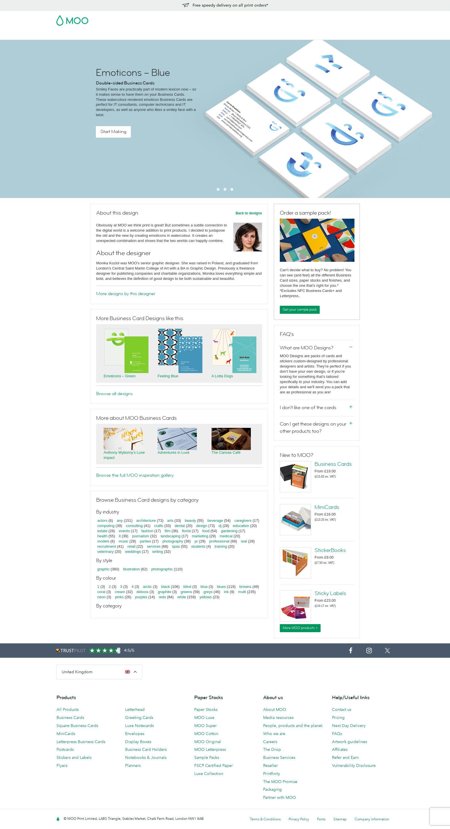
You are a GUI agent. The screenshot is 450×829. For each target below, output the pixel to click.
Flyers (164, 34)
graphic (103, 569)
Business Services (251, 34)
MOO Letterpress (210, 749)
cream (120, 592)
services (154, 546)
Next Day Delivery (349, 725)
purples (141, 597)
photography (172, 541)
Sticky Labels (330, 593)
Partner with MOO (279, 797)
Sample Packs (206, 757)
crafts (158, 526)
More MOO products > (300, 628)
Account (304, 18)
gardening (229, 531)
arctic (147, 586)
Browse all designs (114, 394)
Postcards (103, 34)
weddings (133, 551)
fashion (147, 531)
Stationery (187, 34)
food (206, 531)
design (201, 526)
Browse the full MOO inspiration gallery (135, 475)
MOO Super (205, 725)
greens (186, 592)
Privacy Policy (299, 819)
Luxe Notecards (139, 725)
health (102, 536)
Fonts (321, 819)
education (241, 526)
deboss (143, 592)
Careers (270, 741)
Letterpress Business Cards (81, 741)
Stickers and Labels (74, 757)
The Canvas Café (226, 452)
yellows (205, 597)
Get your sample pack (300, 309)
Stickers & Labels (135, 34)
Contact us (341, 709)
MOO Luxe (204, 717)
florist (186, 531)
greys (208, 592)
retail (131, 546)
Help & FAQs (302, 34)
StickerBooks (330, 550)
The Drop (272, 749)
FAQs (337, 733)
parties (145, 541)
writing (157, 551)
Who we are (274, 733)
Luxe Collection (208, 773)
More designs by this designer (125, 294)
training (221, 546)
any (120, 520)
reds (162, 597)
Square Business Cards (77, 725)
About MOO (274, 709)
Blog (279, 34)
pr (196, 541)
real (244, 541)
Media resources (278, 717)
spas (176, 546)
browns (245, 586)
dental (180, 526)
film (167, 531)
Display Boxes (138, 741)
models (103, 541)
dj (220, 526)
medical (226, 536)
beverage (215, 520)
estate (102, 531)
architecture (146, 520)
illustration (131, 569)
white (181, 597)
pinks (119, 597)
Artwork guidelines (349, 741)
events (124, 531)
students (198, 546)
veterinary (105, 551)
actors (102, 520)
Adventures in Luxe (173, 452)
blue (204, 586)
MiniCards (327, 507)
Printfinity (271, 773)
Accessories (215, 34)
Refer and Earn (345, 757)
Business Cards (71, 34)
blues (221, 586)
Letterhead (135, 709)
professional (219, 541)
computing (106, 526)
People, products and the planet (292, 725)
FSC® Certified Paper (213, 765)
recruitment (106, 546)
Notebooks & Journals (145, 757)
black (165, 586)
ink (226, 592)
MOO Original (207, 741)
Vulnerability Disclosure (354, 765)
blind (187, 586)
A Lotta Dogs (222, 376)
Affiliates (340, 749)
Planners (133, 765)
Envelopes (134, 733)
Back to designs (249, 213)
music (123, 541)
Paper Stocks (206, 709)
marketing (200, 536)
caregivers (243, 520)
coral (101, 592)
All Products (68, 709)
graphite (164, 592)
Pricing (338, 717)
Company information (372, 819)
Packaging (272, 789)
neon (101, 597)
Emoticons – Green (119, 376)
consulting (134, 526)
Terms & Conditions (265, 819)
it (120, 536)
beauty (190, 520)
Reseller (270, 765)
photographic (162, 569)
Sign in (323, 18)
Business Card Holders (146, 749)
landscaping (170, 536)
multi (242, 592)
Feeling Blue (168, 376)
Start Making (113, 131)
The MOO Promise (280, 781)
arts (170, 520)
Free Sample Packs (273, 18)
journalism (140, 536)
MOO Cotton (206, 733)
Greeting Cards (139, 717)
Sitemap (340, 819)
